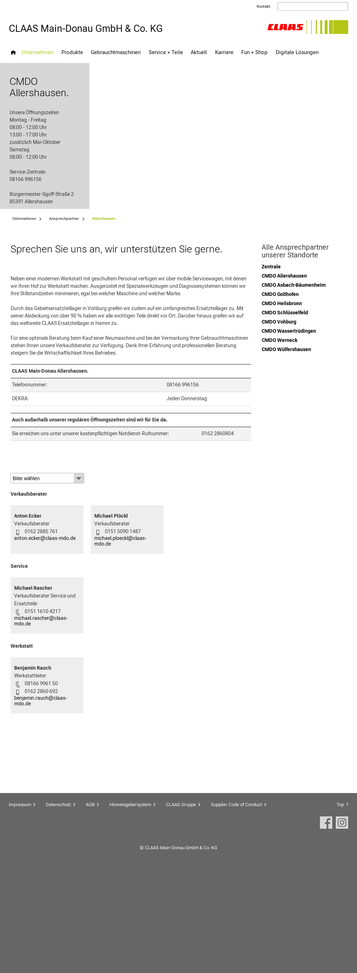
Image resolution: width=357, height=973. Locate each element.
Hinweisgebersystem (130, 904)
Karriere (224, 52)
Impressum (20, 904)
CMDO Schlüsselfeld (285, 317)
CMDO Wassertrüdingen (289, 335)
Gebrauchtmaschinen (116, 52)
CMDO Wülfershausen (286, 353)
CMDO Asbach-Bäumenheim (294, 289)
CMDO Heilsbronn (282, 307)
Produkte (72, 52)
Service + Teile (166, 52)
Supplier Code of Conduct (236, 904)
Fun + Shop (254, 52)
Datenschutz (58, 904)
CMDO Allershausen (284, 280)
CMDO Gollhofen (280, 298)
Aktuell (199, 52)
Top (340, 904)
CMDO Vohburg (279, 326)
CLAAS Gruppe (181, 904)
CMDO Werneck (279, 344)
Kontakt (263, 6)
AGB (90, 904)
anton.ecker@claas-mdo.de (45, 574)
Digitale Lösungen (297, 52)
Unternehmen (37, 52)
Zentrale (271, 271)
